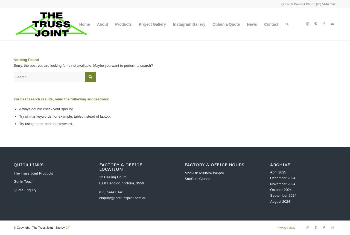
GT (67, 227)
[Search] (287, 24)
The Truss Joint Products (33, 173)
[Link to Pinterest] (316, 24)
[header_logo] (51, 24)
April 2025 (278, 172)
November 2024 (283, 184)
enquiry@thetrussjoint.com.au (122, 198)
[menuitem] (85, 24)
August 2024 (280, 201)
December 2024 (283, 178)
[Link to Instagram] (308, 24)
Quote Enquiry (25, 190)
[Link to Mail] (332, 24)
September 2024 (283, 195)
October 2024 (281, 190)
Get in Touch (24, 181)
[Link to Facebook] (324, 24)
